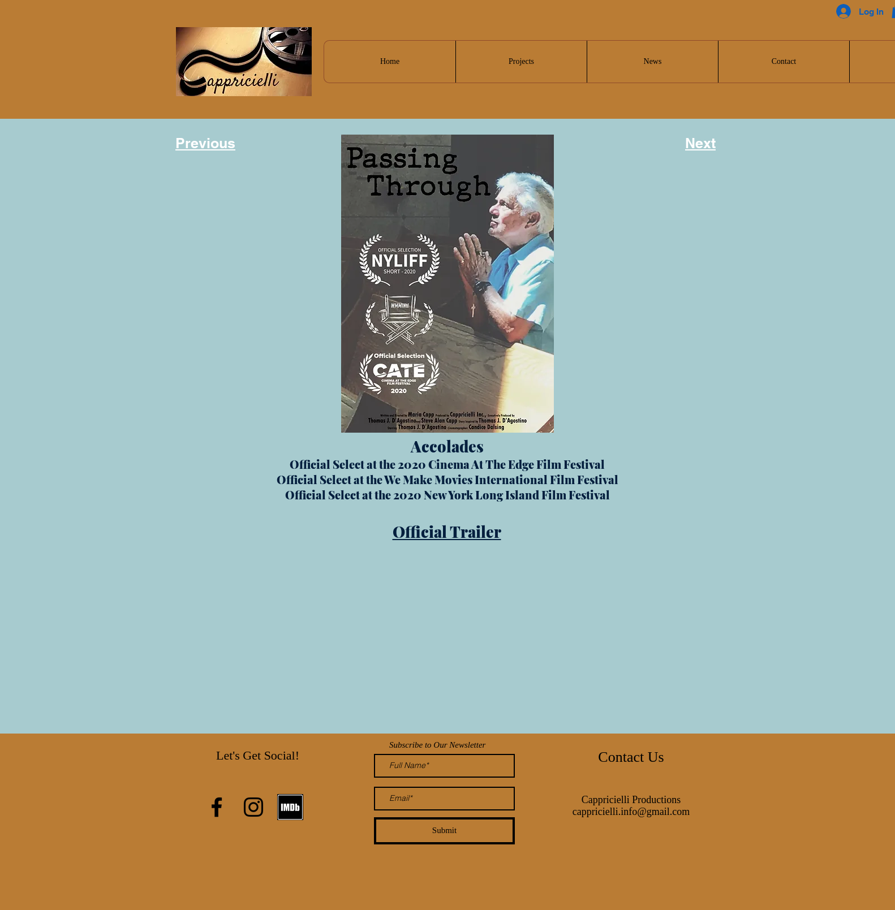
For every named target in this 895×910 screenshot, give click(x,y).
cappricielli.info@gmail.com (631, 811)
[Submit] (444, 830)
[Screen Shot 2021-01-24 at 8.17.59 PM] (290, 807)
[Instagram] (253, 807)
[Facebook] (217, 807)
